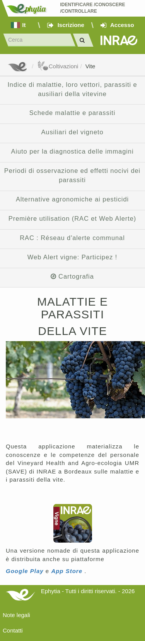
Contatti (13, 630)
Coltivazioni (57, 66)
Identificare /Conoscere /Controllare (93, 8)
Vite (90, 66)
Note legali (16, 615)
